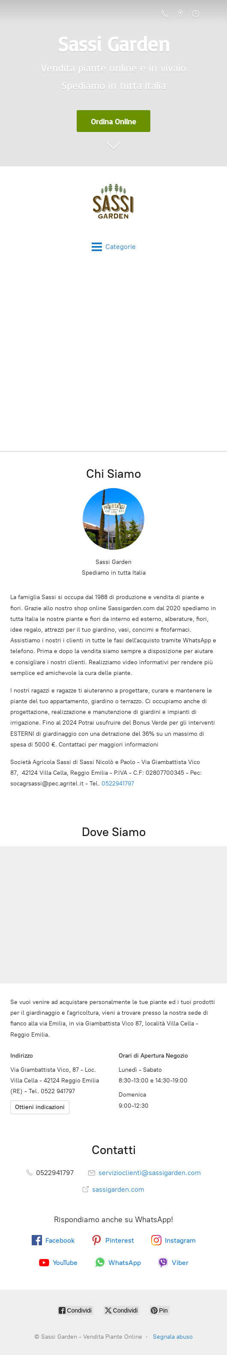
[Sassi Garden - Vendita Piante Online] (113, 204)
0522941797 (118, 783)
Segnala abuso (173, 1336)
